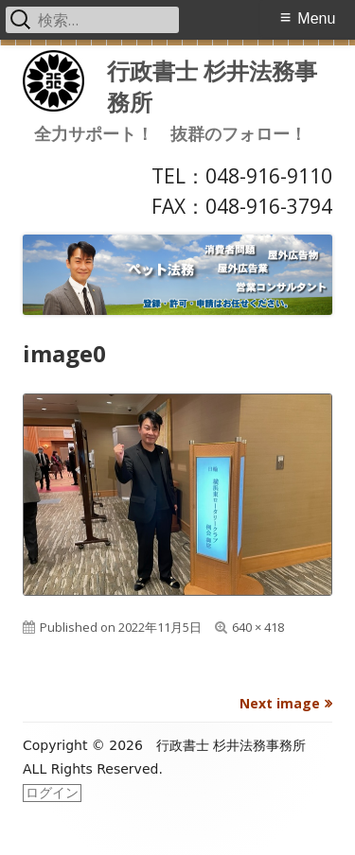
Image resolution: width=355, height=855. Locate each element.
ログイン (52, 792)
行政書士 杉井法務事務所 (212, 86)
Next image (280, 703)
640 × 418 (258, 627)
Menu (316, 18)
